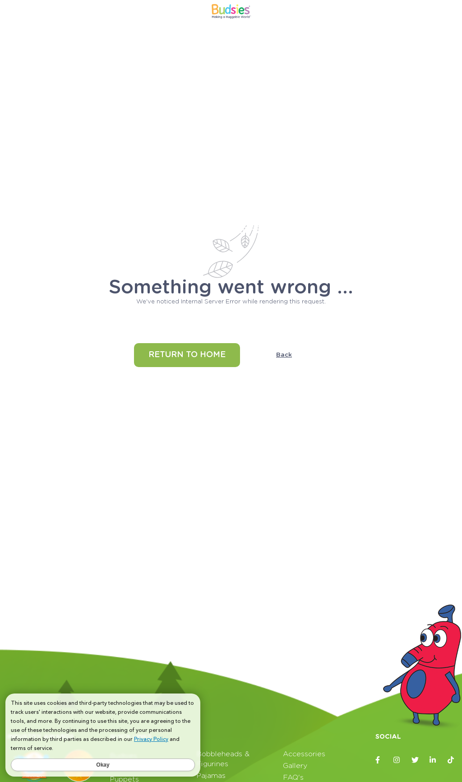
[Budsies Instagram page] (397, 759)
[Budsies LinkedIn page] (433, 759)
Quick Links (131, 737)
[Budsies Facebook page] (379, 759)
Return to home (187, 355)
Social (388, 737)
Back (284, 355)
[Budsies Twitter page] (415, 759)
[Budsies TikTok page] (451, 759)
